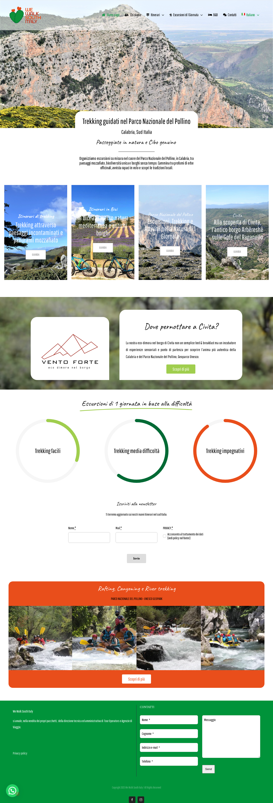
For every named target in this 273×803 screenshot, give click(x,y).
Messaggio (210, 720)
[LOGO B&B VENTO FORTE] (70, 336)
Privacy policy (20, 753)
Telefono (147, 761)
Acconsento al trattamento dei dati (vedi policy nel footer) (185, 536)
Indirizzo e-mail (151, 747)
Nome (72, 528)
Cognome (148, 734)
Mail (119, 528)
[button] (11, 791)
